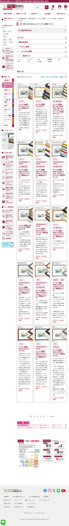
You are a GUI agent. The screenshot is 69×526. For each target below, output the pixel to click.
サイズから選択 (52, 18)
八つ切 (29, 59)
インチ (19, 59)
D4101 (4, 44)
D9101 (4, 39)
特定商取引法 (31, 507)
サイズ (9, 31)
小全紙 (39, 61)
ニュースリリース (31, 503)
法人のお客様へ (18, 503)
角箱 (10, 39)
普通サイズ (61, 18)
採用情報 (46, 497)
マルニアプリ (18, 500)
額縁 (4, 31)
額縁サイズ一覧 (21, 14)
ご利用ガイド (34, 14)
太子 (38, 59)
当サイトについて (28, 513)
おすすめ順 (54, 77)
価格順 (42, 77)
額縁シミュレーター (30, 500)
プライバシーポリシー (40, 513)
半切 (18, 61)
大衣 (59, 59)
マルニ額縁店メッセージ (18, 497)
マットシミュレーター (44, 500)
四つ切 (49, 59)
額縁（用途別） (8, 14)
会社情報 (47, 14)
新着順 (48, 77)
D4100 (10, 42)
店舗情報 (6, 497)
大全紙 (50, 61)
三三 (28, 61)
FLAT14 (5, 36)
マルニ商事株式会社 (34, 497)
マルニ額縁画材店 (21, 18)
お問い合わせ (61, 14)
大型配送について (19, 507)
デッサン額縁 (42, 18)
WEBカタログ (7, 500)
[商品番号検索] (46, 7)
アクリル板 (5, 33)
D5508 (4, 42)
